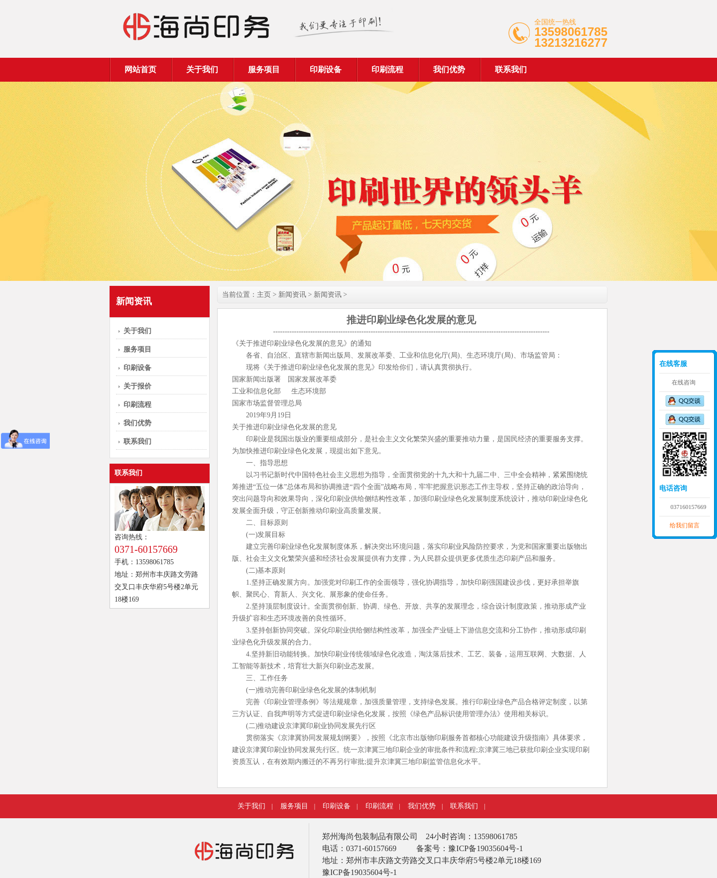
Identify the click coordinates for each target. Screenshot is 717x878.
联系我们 (511, 69)
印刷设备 (326, 69)
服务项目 (264, 69)
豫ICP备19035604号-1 (359, 872)
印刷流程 (387, 69)
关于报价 (137, 386)
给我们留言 (685, 525)
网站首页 (140, 69)
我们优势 (449, 69)
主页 (264, 294)
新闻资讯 (292, 294)
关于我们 (202, 69)
